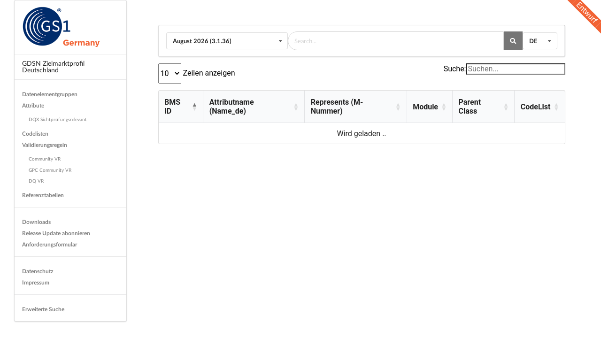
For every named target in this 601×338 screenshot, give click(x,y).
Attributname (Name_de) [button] (231, 106)
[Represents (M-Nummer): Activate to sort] (355, 107)
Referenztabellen (43, 195)
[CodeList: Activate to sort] (539, 107)
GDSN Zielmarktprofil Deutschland (53, 66)
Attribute (33, 105)
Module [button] (425, 106)
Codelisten (35, 133)
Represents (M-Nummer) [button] (337, 106)
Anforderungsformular (49, 244)
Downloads (36, 221)
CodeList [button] (536, 106)
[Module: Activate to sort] (429, 107)
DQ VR (36, 181)
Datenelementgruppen (49, 94)
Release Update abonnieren (56, 233)
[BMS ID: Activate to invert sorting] (181, 107)
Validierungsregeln (44, 144)
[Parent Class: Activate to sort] (483, 107)
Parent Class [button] (470, 106)
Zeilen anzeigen (208, 73)
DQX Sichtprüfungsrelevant (58, 119)
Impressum (35, 282)
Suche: (455, 68)
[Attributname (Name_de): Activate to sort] (253, 107)
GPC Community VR (50, 170)
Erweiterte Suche (43, 309)
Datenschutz (38, 271)
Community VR (45, 158)
